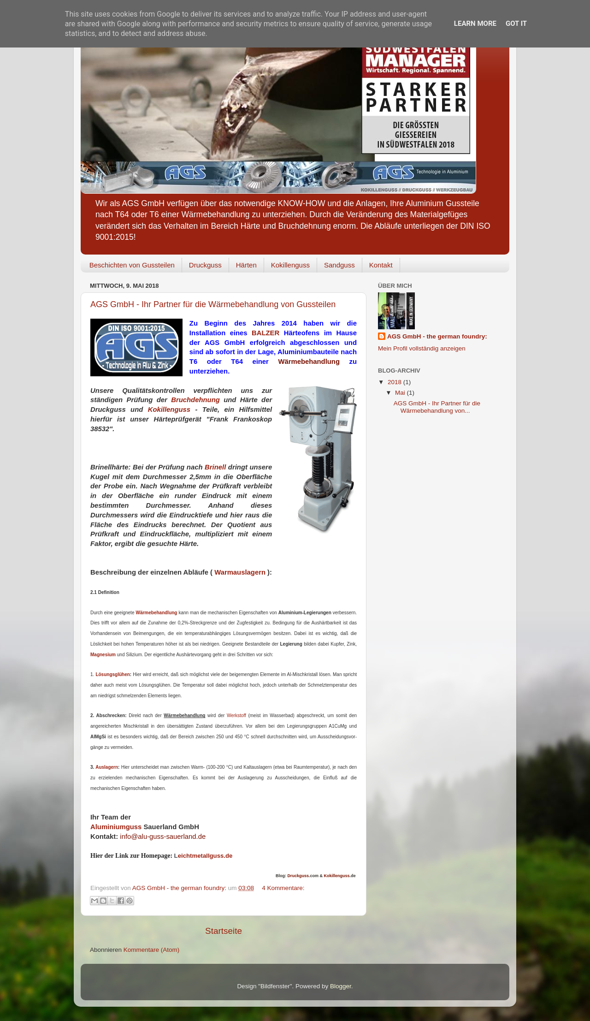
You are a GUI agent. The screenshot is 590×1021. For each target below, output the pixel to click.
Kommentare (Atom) (152, 949)
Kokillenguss (290, 265)
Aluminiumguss (116, 827)
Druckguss (205, 265)
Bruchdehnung (195, 400)
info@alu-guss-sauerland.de (163, 836)
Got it (516, 23)
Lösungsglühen (112, 674)
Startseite (223, 931)
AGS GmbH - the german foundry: (437, 336)
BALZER (265, 333)
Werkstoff (237, 715)
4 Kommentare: (283, 887)
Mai (401, 392)
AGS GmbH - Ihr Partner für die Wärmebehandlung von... (437, 407)
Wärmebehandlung (309, 361)
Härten (246, 265)
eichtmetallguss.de (203, 855)
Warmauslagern (240, 572)
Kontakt (381, 265)
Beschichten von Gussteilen (132, 265)
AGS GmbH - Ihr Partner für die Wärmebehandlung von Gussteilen (213, 304)
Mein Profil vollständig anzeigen (422, 348)
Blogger (340, 986)
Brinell (215, 467)
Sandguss (339, 265)
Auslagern (106, 767)
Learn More (475, 23)
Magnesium (103, 654)
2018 (395, 382)
